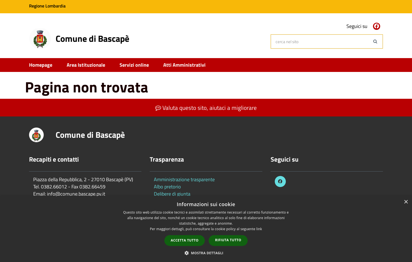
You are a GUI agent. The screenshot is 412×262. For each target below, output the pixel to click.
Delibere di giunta (172, 194)
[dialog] (206, 229)
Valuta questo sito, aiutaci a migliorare (206, 107)
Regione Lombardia (47, 5)
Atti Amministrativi (184, 65)
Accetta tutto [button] (184, 240)
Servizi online (134, 65)
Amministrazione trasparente (184, 179)
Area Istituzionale (86, 65)
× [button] (406, 202)
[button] (206, 252)
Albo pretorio (167, 186)
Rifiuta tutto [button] (228, 240)
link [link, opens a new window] (259, 229)
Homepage (40, 65)
